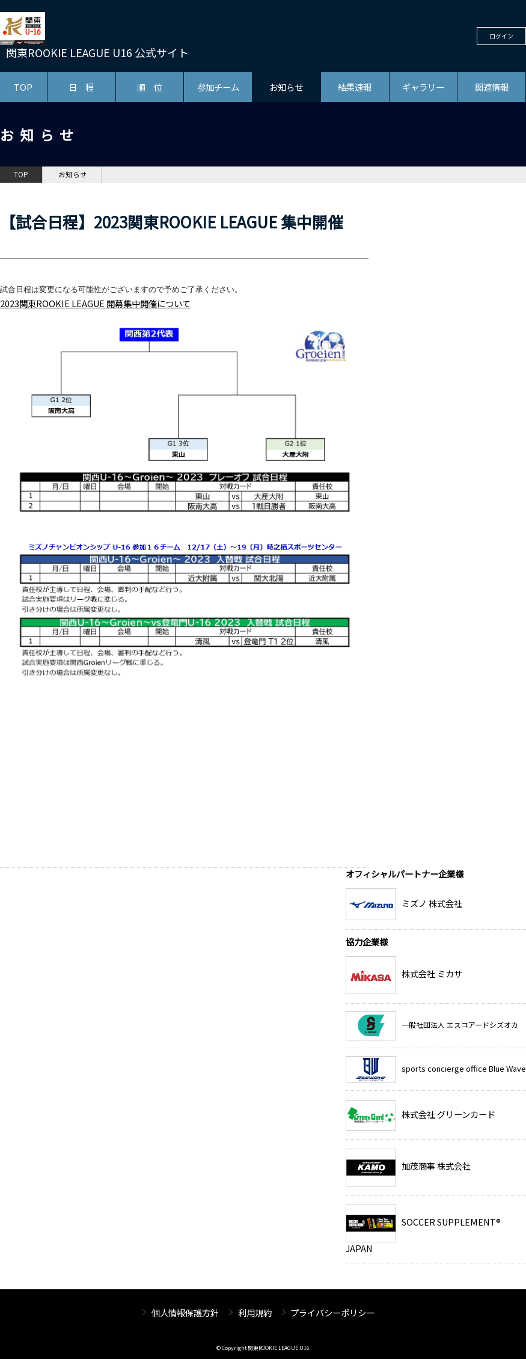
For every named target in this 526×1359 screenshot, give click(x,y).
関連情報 (492, 87)
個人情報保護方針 (185, 1312)
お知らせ (286, 87)
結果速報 (355, 87)
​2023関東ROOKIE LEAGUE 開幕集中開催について (95, 303)
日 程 (81, 87)
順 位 (149, 87)
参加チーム (218, 87)
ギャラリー (423, 87)
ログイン (501, 35)
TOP (23, 87)
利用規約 (255, 1312)
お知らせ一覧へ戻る (322, 858)
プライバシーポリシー (332, 1312)
